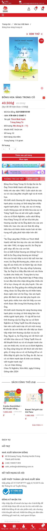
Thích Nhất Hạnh (18, 119)
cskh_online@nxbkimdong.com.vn (31, 2)
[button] (42, 402)
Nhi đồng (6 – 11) (20, 126)
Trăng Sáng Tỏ (16, 122)
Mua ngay (23, 159)
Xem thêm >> (37, 425)
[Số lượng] (9, 149)
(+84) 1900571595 (6, 2)
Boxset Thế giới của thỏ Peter (34, 410)
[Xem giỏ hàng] (42, 9)
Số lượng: (6, 145)
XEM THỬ (34, 34)
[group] (23, 59)
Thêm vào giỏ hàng (23, 155)
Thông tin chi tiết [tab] (14, 179)
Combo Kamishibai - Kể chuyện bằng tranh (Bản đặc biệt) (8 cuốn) (12, 407)
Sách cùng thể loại (23, 382)
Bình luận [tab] (33, 179)
